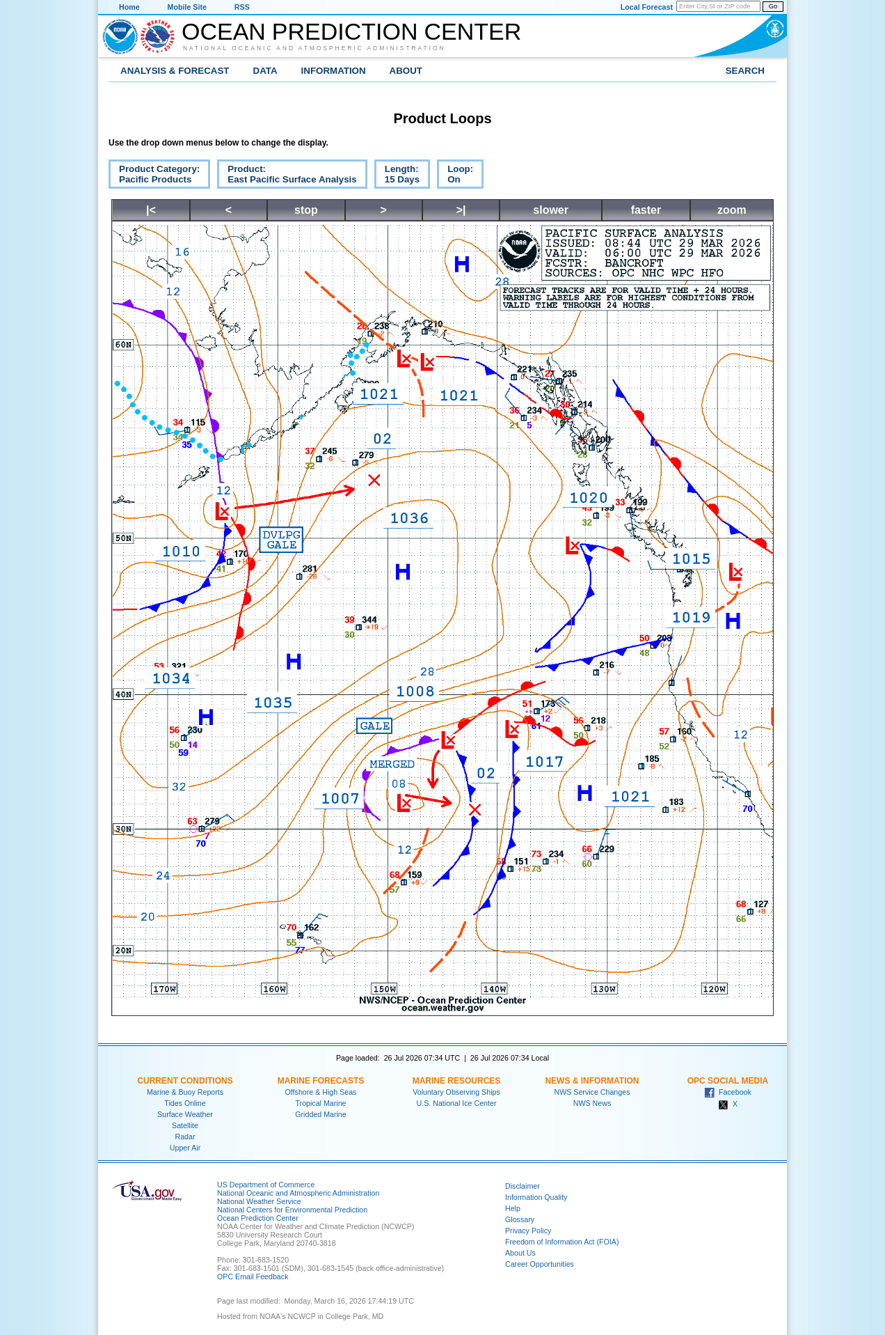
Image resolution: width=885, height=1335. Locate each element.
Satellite (185, 1125)
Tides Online (184, 1103)
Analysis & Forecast (175, 70)
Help (512, 1208)
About (406, 70)
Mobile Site (187, 7)
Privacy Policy (528, 1230)
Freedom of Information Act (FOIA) (562, 1242)
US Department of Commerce (265, 1184)
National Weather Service (259, 1201)
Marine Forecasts (321, 1081)
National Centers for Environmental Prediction (292, 1209)
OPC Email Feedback (252, 1276)
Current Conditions (184, 1081)
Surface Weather (185, 1114)
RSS (242, 7)
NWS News (592, 1103)
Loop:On (455, 176)
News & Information (592, 1081)
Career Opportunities (539, 1264)
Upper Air (185, 1147)
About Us (520, 1253)
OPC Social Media (727, 1081)
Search (745, 70)
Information (333, 70)
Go (773, 6)
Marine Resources (457, 1081)
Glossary (519, 1219)
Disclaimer (522, 1186)
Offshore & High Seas (321, 1092)
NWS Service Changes (592, 1092)
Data (265, 70)
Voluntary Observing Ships (456, 1092)
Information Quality (536, 1197)
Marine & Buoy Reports (185, 1092)
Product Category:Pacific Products (154, 176)
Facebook (727, 1092)
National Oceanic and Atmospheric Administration (314, 48)
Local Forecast (647, 7)
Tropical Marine (320, 1103)
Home (129, 7)
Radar (185, 1136)
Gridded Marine (320, 1114)
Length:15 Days (397, 176)
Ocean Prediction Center (351, 31)
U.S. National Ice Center (457, 1103)
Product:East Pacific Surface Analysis (286, 176)
